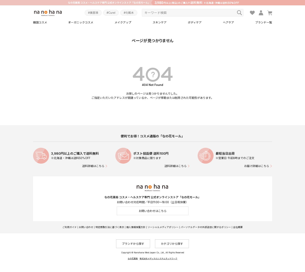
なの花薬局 (133, 258)
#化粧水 (129, 12)
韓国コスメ (40, 22)
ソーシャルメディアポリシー (163, 227)
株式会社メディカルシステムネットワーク (158, 258)
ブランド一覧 (263, 22)
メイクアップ (123, 22)
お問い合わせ (86, 227)
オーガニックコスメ (80, 22)
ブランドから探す (133, 243)
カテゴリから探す (172, 243)
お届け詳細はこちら (256, 166)
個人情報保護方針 (135, 227)
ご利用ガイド (69, 227)
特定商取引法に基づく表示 (109, 227)
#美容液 (93, 12)
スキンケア (160, 22)
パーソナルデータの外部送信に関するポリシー (206, 227)
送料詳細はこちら (93, 166)
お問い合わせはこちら (153, 211)
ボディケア (195, 22)
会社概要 (238, 227)
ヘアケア (228, 22)
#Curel (111, 12)
